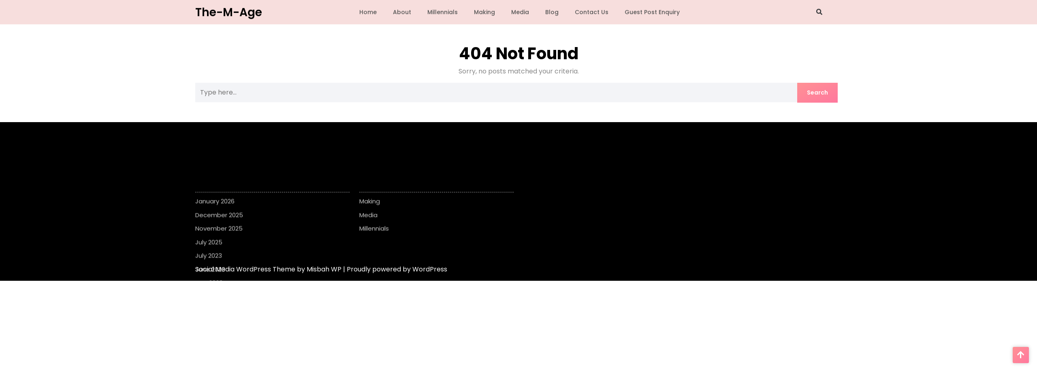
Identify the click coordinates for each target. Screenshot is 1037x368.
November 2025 (219, 243)
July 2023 (208, 271)
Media (520, 11)
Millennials (442, 11)
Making (484, 11)
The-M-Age (228, 11)
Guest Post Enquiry (652, 11)
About (402, 11)
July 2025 (208, 257)
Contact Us (591, 11)
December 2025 (219, 230)
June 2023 (210, 284)
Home (368, 11)
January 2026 (215, 216)
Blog (552, 11)
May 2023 (209, 298)
